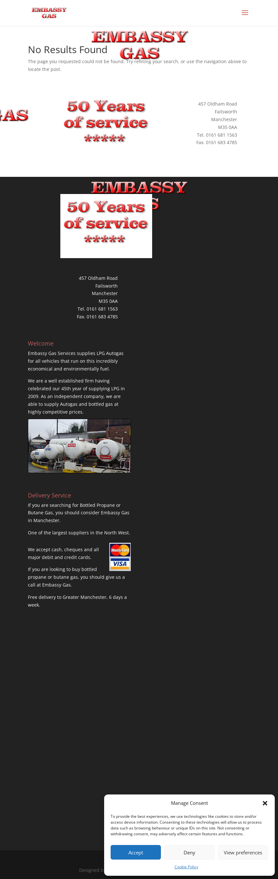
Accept (135, 852)
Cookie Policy (186, 867)
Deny (189, 852)
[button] (265, 803)
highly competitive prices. (56, 412)
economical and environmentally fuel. (69, 369)
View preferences (243, 852)
